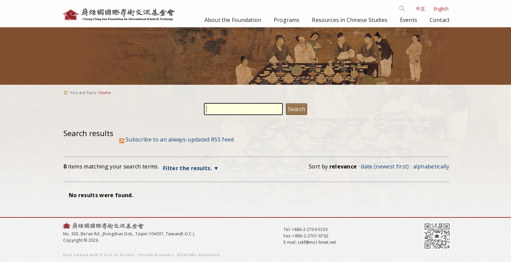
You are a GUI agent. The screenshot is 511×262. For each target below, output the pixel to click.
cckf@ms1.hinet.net (317, 242)
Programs (286, 20)
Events (408, 20)
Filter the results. (188, 168)
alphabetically (431, 166)
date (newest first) (385, 166)
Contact (440, 20)
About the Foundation (233, 20)
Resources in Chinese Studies (349, 20)
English (441, 8)
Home (105, 93)
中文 (420, 8)
